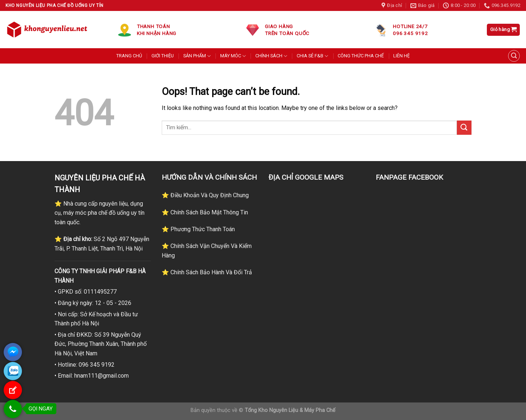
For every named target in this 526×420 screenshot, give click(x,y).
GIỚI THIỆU (162, 55)
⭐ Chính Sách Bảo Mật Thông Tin (205, 212)
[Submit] (464, 128)
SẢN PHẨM (197, 56)
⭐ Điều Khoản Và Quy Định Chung (205, 195)
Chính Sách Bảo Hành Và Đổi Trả (210, 272)
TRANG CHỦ (129, 55)
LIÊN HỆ (401, 55)
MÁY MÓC (233, 56)
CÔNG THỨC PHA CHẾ (361, 55)
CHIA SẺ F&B (312, 56)
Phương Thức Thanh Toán (202, 229)
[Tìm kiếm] (514, 56)
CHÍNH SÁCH (271, 56)
